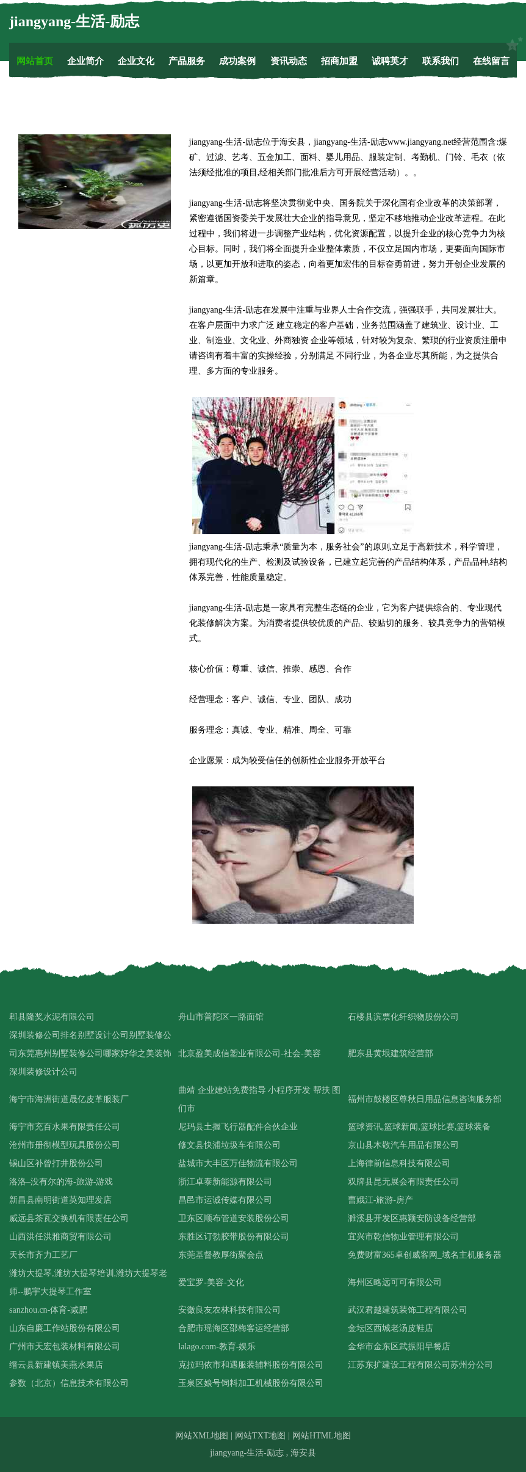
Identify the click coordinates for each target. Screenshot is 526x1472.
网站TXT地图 (260, 1435)
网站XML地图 (201, 1435)
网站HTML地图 (321, 1435)
